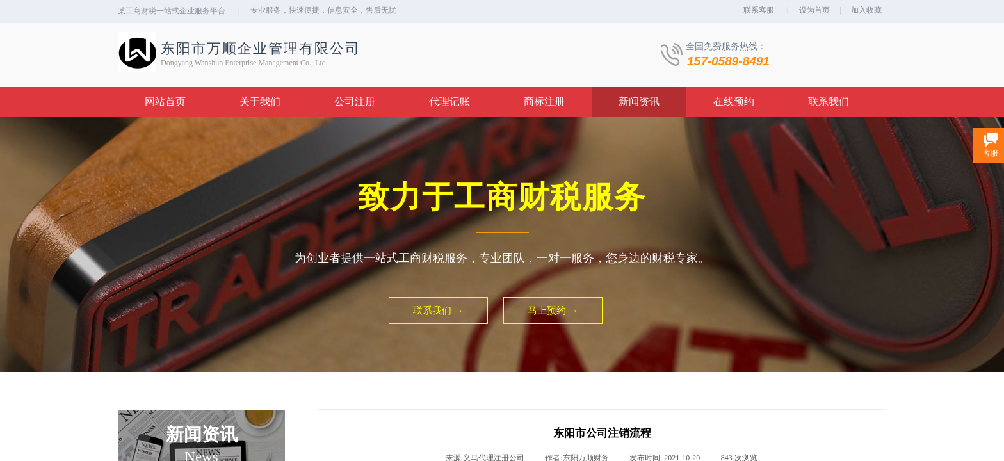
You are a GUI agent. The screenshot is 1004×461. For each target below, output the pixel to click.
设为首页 (814, 10)
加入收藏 (866, 10)
